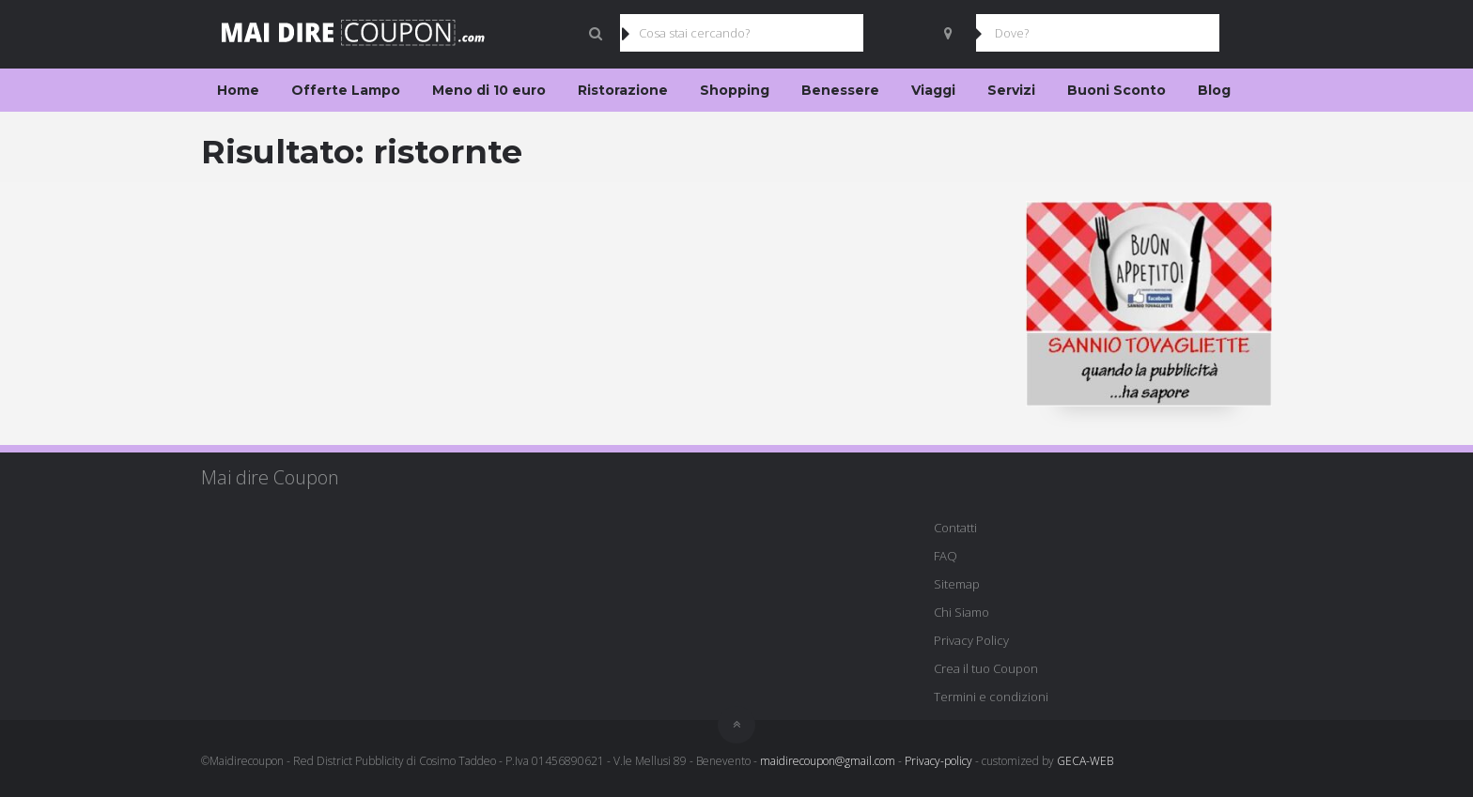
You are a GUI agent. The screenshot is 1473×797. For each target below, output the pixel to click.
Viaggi (933, 90)
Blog (1214, 90)
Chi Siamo (961, 612)
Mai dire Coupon (270, 477)
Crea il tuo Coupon (986, 668)
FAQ (945, 555)
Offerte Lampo (345, 90)
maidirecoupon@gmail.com (827, 761)
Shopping (734, 90)
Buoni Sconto (1116, 90)
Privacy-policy (938, 761)
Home (238, 90)
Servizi (1011, 90)
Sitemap (957, 583)
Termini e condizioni (991, 696)
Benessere (840, 90)
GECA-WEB (1085, 761)
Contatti (955, 527)
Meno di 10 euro (489, 90)
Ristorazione (623, 90)
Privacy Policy (971, 640)
